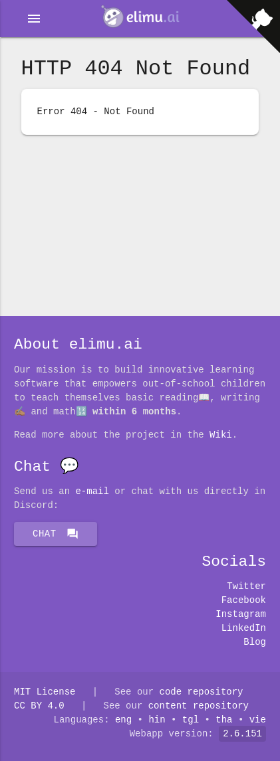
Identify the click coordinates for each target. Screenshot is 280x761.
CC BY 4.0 (39, 706)
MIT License (44, 692)
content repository (198, 706)
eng (123, 720)
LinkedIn (243, 628)
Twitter (246, 586)
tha (223, 720)
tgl (190, 720)
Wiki (221, 435)
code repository (201, 692)
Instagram (240, 614)
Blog (254, 642)
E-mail (91, 491)
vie (257, 720)
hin (157, 720)
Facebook (243, 600)
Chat (55, 534)
